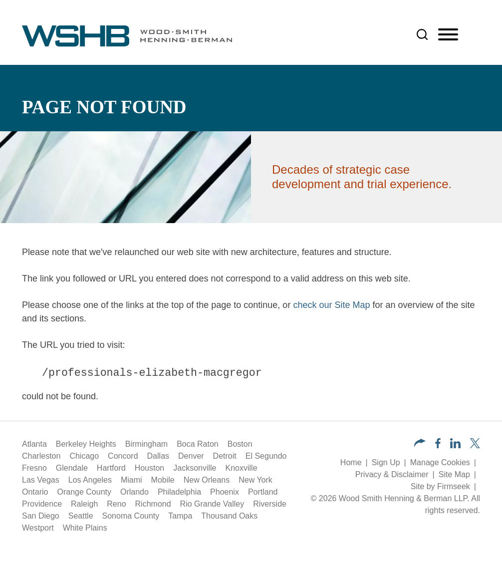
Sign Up (386, 462)
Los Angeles (90, 480)
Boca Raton (198, 444)
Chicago (84, 456)
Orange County (84, 492)
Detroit (225, 456)
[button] (420, 444)
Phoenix (224, 492)
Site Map (454, 474)
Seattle (80, 516)
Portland (263, 492)
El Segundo (266, 456)
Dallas (158, 456)
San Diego (40, 516)
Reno (116, 504)
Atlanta (34, 444)
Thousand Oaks (229, 516)
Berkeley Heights (86, 444)
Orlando (134, 492)
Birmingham (146, 444)
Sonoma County (131, 516)
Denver (191, 456)
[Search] (422, 34)
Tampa (180, 516)
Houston (150, 468)
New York (255, 480)
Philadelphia (179, 492)
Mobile (163, 480)
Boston (240, 444)
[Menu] (448, 34)
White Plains (85, 528)
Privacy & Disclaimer (392, 474)
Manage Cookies (440, 462)
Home (351, 462)
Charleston (41, 456)
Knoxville (241, 468)
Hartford (111, 468)
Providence (42, 504)
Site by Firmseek (440, 486)
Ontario (35, 492)
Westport (38, 528)
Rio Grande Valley (212, 504)
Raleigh (84, 504)
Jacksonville (194, 468)
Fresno (34, 468)
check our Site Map (331, 305)
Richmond (153, 504)
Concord (123, 456)
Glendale (72, 468)
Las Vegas (40, 480)
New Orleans (207, 480)
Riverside (269, 504)
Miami (131, 480)
